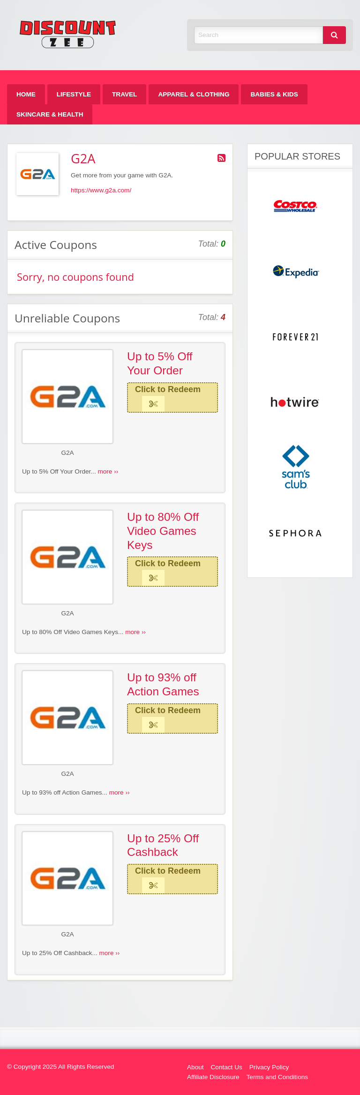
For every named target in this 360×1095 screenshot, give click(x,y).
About (195, 1067)
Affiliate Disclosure (213, 1076)
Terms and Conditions (277, 1076)
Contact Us (226, 1067)
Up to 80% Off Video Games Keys (163, 531)
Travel (124, 94)
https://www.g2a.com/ (101, 190)
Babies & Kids (274, 94)
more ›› (108, 471)
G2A (67, 452)
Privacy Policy (269, 1067)
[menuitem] (26, 94)
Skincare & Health (49, 114)
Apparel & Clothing (193, 94)
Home (26, 94)
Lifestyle (74, 94)
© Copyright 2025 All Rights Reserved (60, 1066)
